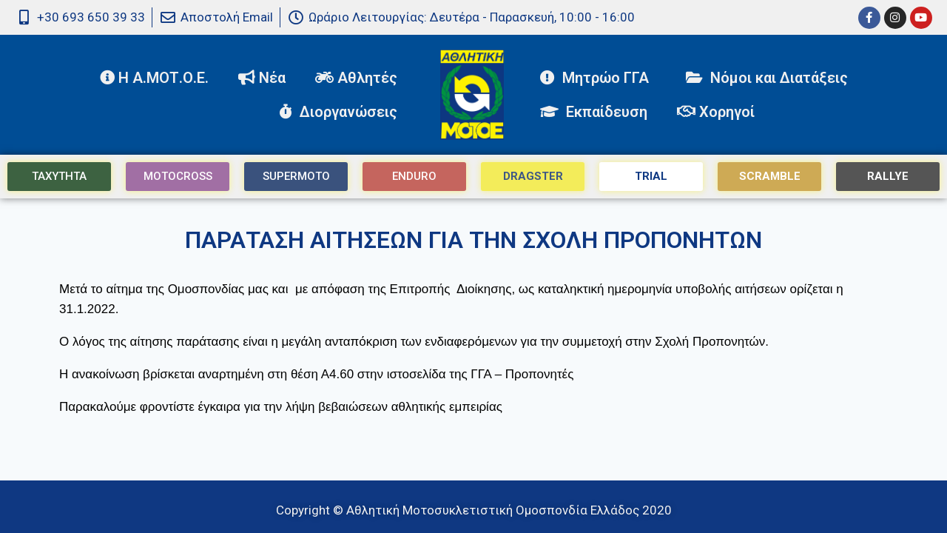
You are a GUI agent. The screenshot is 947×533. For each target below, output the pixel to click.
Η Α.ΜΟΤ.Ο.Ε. (154, 78)
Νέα (262, 78)
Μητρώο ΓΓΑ (598, 78)
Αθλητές (360, 78)
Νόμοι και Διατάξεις (767, 78)
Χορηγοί (716, 112)
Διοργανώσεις (342, 112)
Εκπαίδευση (593, 112)
